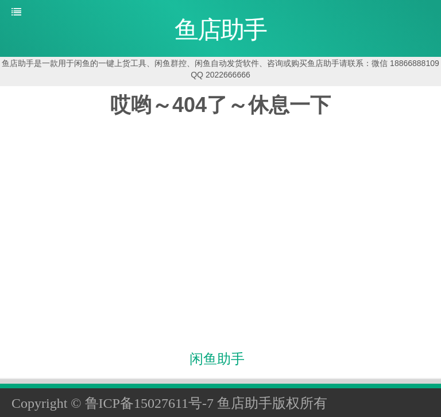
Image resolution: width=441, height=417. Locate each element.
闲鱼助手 (217, 359)
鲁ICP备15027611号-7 (149, 403)
